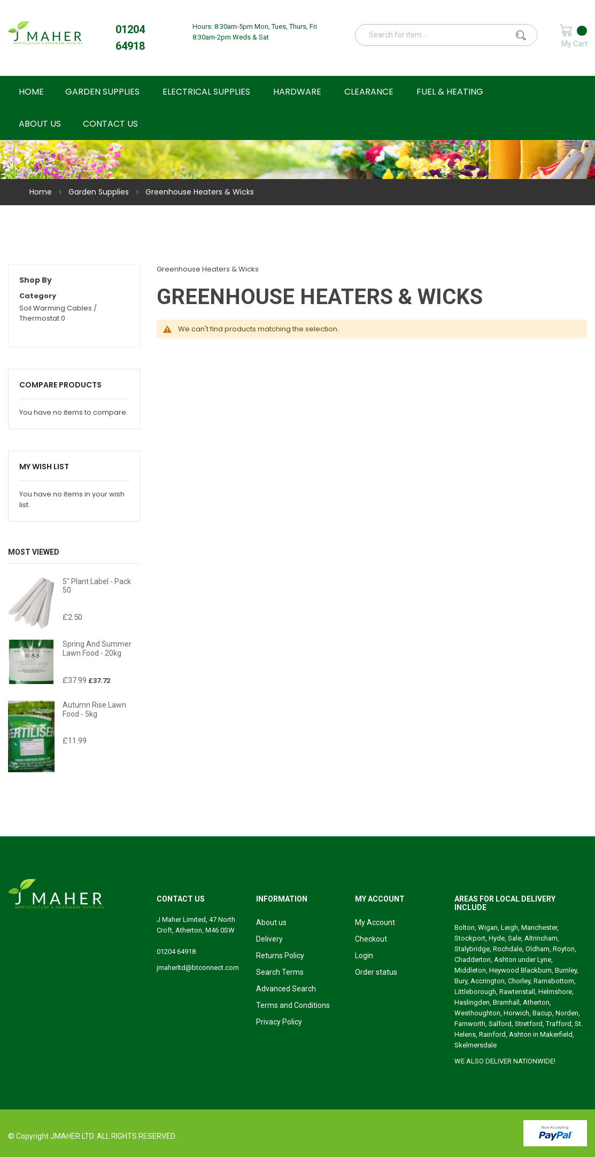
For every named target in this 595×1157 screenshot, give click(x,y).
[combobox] (452, 35)
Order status (376, 972)
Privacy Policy (279, 1022)
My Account (375, 922)
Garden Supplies (99, 192)
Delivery (269, 939)
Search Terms (280, 972)
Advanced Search (286, 988)
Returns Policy (280, 955)
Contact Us (110, 124)
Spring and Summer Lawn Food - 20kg (97, 648)
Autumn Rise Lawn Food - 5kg (94, 709)
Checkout (371, 939)
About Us (40, 124)
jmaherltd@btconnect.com (198, 968)
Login (364, 955)
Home (41, 192)
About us (271, 922)
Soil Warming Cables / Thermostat (58, 313)
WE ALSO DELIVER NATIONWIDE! (504, 1061)
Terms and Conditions (293, 1005)
